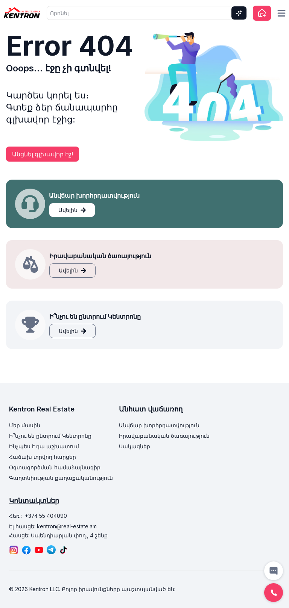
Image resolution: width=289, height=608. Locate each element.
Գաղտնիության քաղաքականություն (61, 478)
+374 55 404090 (46, 516)
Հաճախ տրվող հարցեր (42, 457)
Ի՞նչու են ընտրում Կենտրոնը (50, 436)
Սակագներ (134, 446)
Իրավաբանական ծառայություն (164, 436)
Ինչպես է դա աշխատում (44, 446)
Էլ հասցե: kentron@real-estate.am (53, 526)
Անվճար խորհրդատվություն (159, 425)
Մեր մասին (24, 425)
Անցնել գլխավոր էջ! (42, 154)
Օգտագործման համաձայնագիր (54, 467)
